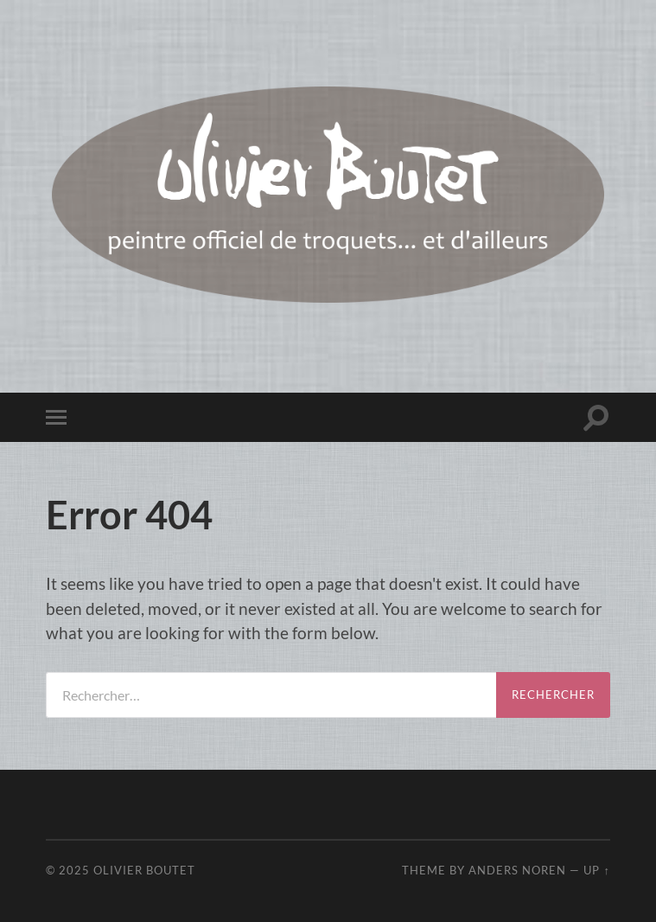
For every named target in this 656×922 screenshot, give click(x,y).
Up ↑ (596, 870)
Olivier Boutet (144, 870)
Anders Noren (517, 870)
